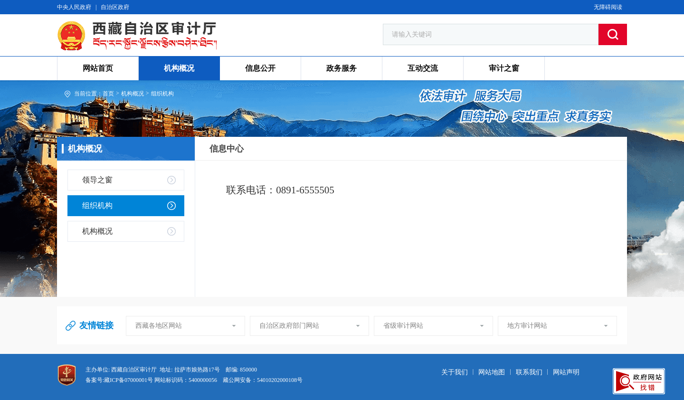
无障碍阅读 (608, 7)
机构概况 (179, 68)
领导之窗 (97, 180)
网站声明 (566, 372)
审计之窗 (504, 68)
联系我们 (529, 372)
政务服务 (341, 68)
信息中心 (226, 148)
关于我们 (454, 372)
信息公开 (260, 68)
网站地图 (491, 372)
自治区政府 (115, 7)
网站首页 (98, 68)
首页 (108, 93)
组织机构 (162, 93)
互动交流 (423, 68)
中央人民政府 (74, 7)
